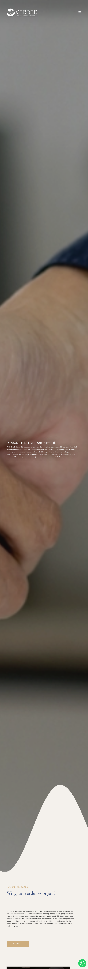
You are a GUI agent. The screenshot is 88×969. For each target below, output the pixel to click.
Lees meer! (17, 943)
